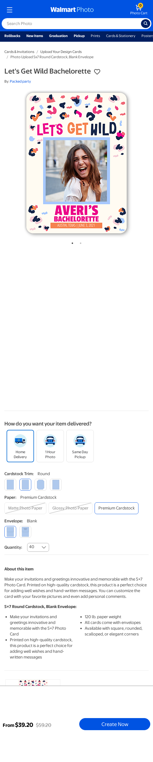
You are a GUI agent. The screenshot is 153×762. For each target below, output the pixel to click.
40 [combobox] (31, 546)
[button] (97, 72)
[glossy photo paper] (70, 508)
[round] (25, 485)
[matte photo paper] (25, 508)
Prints (95, 36)
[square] (10, 485)
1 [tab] (71, 242)
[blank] (10, 532)
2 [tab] (79, 242)
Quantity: (13, 547)
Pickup (79, 36)
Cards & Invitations (19, 52)
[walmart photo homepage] (72, 10)
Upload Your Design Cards (61, 52)
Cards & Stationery (120, 36)
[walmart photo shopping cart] (139, 10)
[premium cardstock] (116, 508)
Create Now (114, 724)
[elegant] (40, 485)
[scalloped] (56, 485)
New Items (34, 36)
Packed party (20, 81)
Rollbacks (12, 36)
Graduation (58, 36)
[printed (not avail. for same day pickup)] (25, 532)
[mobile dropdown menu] (9, 10)
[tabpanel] (76, 163)
